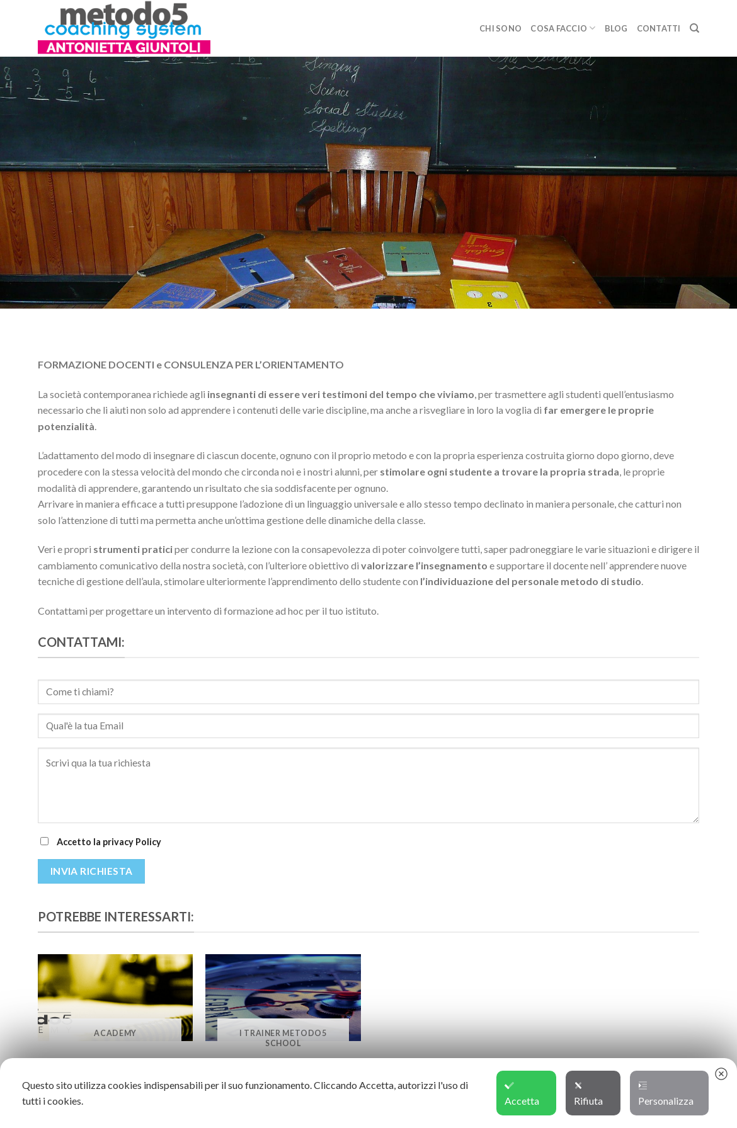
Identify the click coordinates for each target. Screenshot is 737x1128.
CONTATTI (659, 28)
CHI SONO (500, 28)
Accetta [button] (522, 1094)
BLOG (616, 28)
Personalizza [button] (666, 1094)
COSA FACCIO (562, 28)
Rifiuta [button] (588, 1094)
